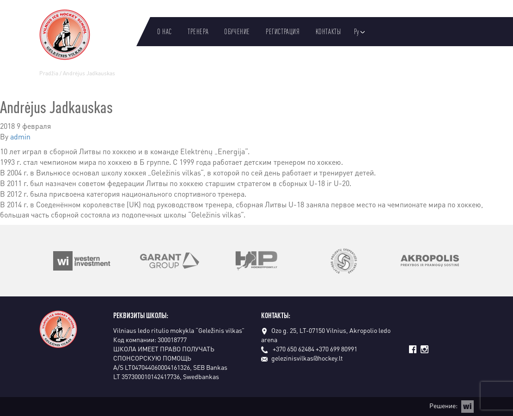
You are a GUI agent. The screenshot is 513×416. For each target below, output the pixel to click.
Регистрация (283, 31)
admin (20, 136)
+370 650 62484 (293, 348)
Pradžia (48, 73)
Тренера (198, 31)
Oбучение (237, 31)
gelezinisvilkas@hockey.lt (302, 358)
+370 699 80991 (336, 348)
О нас (164, 31)
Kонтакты (328, 31)
